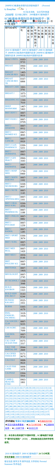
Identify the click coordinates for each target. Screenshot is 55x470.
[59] (39, 398)
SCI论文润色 (29, 12)
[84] (43, 404)
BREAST (9, 66)
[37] (47, 393)
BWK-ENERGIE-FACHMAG (10, 315)
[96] (43, 406)
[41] (15, 396)
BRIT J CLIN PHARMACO (11, 146)
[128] (12, 417)
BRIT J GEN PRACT (10, 159)
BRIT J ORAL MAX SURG (11, 204)
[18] (19, 391)
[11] (37, 388)
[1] (6, 388)
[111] (17, 412)
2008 (35, 59)
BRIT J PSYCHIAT (10, 223)
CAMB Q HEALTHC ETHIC (10, 381)
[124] (37, 414)
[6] (21, 388)
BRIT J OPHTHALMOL (12, 198)
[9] (30, 388)
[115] (37, 412)
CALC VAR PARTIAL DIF (11, 348)
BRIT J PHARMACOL (11, 211)
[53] (15, 398)
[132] (32, 417)
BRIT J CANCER (9, 139)
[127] (7, 417)
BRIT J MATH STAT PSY (11, 178)
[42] (19, 396)
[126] (47, 414)
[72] (43, 401)
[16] (10, 391)
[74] (51, 401)
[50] (51, 396)
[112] (22, 412)
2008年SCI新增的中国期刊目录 (18, 27)
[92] (27, 406)
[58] (35, 398)
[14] (49, 388)
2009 (41, 59)
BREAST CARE (12, 87)
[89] (15, 406)
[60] (43, 398)
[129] (17, 417)
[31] (22, 393)
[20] (27, 391)
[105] (36, 409)
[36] (43, 393)
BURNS (8, 307)
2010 (46, 59)
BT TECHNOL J (12, 281)
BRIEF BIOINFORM (11, 107)
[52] (10, 398)
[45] (31, 396)
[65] (15, 401)
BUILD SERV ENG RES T (11, 295)
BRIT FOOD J (11, 119)
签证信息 (8, 461)
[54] (19, 398)
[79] (22, 404)
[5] (18, 388)
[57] (31, 398)
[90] (19, 406)
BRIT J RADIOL (9, 230)
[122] (27, 414)
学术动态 (17, 464)
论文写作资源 (43, 12)
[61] (47, 398)
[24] (43, 391)
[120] (17, 414)
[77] (15, 404)
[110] (12, 412)
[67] (22, 401)
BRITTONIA (10, 268)
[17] (15, 391)
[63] (7, 401)
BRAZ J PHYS (11, 59)
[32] (27, 393)
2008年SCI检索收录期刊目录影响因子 (22, 6)
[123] (32, 414)
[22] (35, 391)
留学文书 (17, 461)
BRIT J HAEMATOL (10, 165)
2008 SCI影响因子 (23, 457)
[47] (39, 396)
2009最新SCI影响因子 (39, 15)
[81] (31, 404)
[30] (19, 393)
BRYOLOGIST (11, 274)
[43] (22, 396)
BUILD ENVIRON (9, 288)
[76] (10, 404)
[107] (46, 409)
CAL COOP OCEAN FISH (11, 342)
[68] (27, 401)
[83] (39, 404)
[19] (22, 391)
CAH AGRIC (10, 328)
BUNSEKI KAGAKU (9, 301)
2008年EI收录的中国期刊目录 (29, 55)
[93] (31, 406)
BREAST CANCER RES (11, 73)
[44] (27, 396)
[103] (26, 409)
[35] (39, 393)
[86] (51, 404)
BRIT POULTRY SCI (11, 262)
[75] (7, 404)
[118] (7, 414)
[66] (19, 401)
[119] (12, 414)
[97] (47, 406)
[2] (9, 388)
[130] (22, 417)
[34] (35, 393)
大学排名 (35, 461)
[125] (42, 414)
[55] (22, 398)
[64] (10, 401)
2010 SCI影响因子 (13, 50)
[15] (7, 391)
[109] (7, 412)
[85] (47, 404)
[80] (27, 404)
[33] (31, 393)
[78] (19, 404)
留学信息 (26, 461)
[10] (33, 388)
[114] (32, 412)
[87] (7, 406)
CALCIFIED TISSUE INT (10, 354)
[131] (27, 417)
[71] (39, 401)
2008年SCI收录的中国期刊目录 (35, 23)
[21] (31, 391)
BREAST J (9, 93)
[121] (22, 414)
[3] (12, 388)
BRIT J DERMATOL (10, 152)
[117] (47, 412)
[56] (27, 398)
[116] (42, 412)
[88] (10, 406)
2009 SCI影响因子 (30, 50)
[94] (35, 406)
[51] (7, 398)
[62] (51, 398)
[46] (35, 396)
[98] (51, 406)
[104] (31, 409)
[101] (16, 409)
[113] (27, 412)
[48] (43, 396)
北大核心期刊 (21, 15)
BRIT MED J (10, 255)
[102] (21, 409)
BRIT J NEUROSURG (11, 185)
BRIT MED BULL (10, 249)
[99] (7, 409)
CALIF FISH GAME (10, 367)
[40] (10, 396)
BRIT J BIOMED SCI (11, 133)
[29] (15, 393)
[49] (47, 396)
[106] (41, 409)
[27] (7, 393)
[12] (41, 388)
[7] (24, 388)
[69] (31, 401)
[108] (51, 409)
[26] (51, 391)
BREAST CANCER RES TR (11, 81)
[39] (7, 396)
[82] (35, 404)
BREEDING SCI (12, 100)
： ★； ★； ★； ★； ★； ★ (29, 424)
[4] (15, 388)
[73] (47, 401)
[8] (27, 388)
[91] (22, 406)
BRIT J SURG (11, 242)
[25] (47, 391)
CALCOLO (10, 360)
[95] (39, 406)
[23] (39, 391)
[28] (10, 393)
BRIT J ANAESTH (10, 127)
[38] (51, 393)
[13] (45, 388)
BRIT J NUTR (11, 190)
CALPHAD (10, 373)
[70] (35, 401)
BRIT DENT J (11, 113)
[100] (11, 409)
